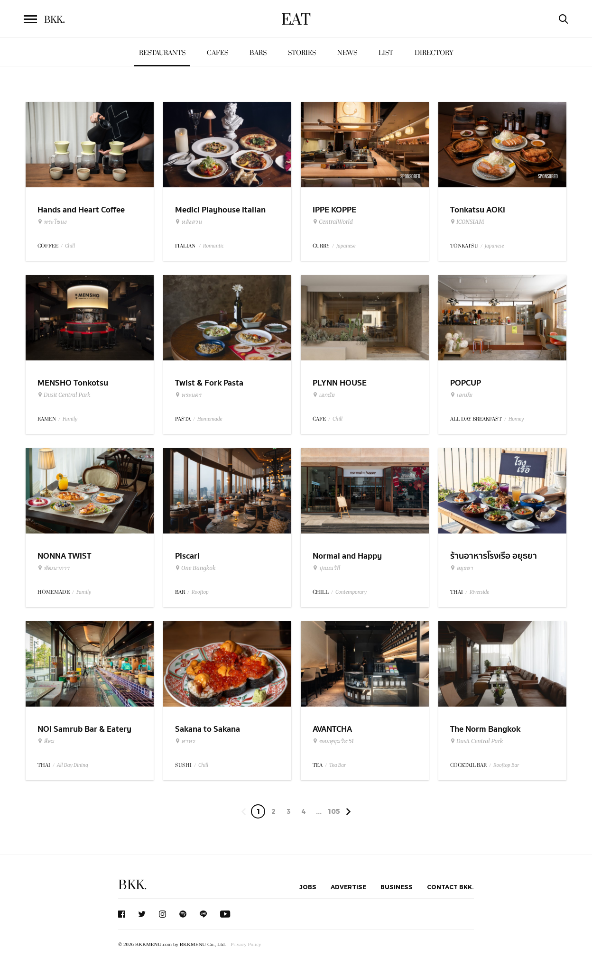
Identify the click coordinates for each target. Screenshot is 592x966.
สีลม (45, 741)
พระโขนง (51, 222)
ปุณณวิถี (326, 568)
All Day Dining (72, 765)
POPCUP (465, 383)
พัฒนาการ (53, 568)
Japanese (346, 246)
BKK (54, 20)
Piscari (187, 556)
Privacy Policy (246, 944)
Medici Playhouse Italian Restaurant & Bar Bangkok (224, 216)
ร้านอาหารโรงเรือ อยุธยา (493, 556)
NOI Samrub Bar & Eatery (84, 729)
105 (334, 811)
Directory (434, 53)
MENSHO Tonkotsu (72, 383)
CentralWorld (333, 222)
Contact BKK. (450, 886)
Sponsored (410, 176)
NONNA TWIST (64, 556)
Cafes (217, 53)
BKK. (132, 885)
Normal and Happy (347, 556)
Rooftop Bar (506, 765)
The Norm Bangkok (485, 729)
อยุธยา (461, 568)
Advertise (348, 886)
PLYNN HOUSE (340, 383)
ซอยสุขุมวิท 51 (333, 741)
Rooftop (200, 592)
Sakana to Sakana (207, 729)
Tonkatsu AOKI (477, 210)
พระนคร (188, 395)
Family (70, 419)
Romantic (213, 246)
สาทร (184, 741)
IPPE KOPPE (334, 210)
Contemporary (351, 592)
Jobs (307, 886)
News (347, 53)
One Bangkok (195, 568)
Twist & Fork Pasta (209, 383)
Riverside (479, 592)
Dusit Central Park (64, 395)
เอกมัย (323, 395)
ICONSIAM (467, 222)
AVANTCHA (332, 729)
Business (396, 886)
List (386, 53)
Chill (70, 246)
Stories (302, 53)
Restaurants (162, 53)
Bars (258, 53)
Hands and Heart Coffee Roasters (81, 216)
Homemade (209, 419)
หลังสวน (188, 222)
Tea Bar (337, 765)
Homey (516, 419)
